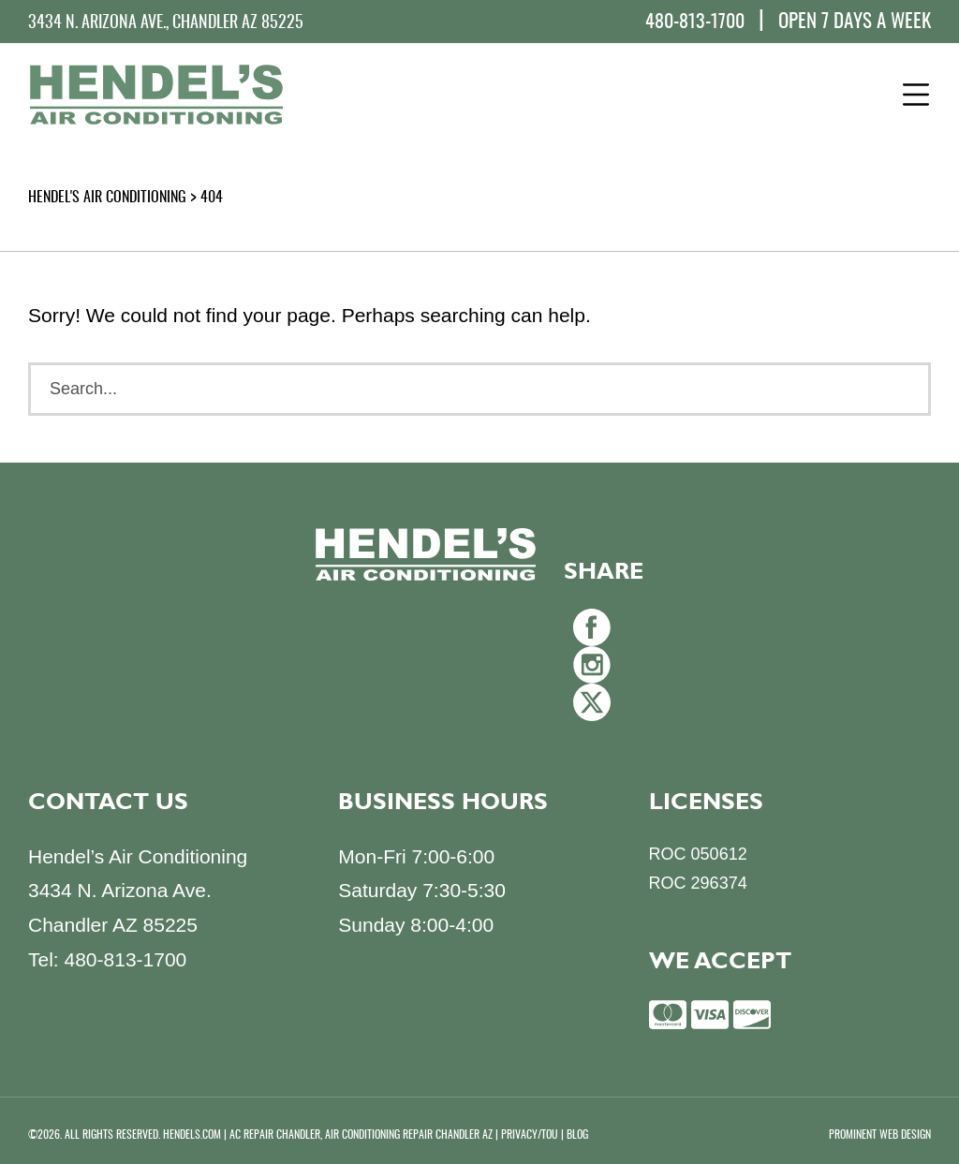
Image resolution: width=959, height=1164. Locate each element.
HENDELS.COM (192, 1135)
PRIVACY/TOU (529, 1135)
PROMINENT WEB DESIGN (880, 1135)
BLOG (577, 1135)
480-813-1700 (695, 22)
